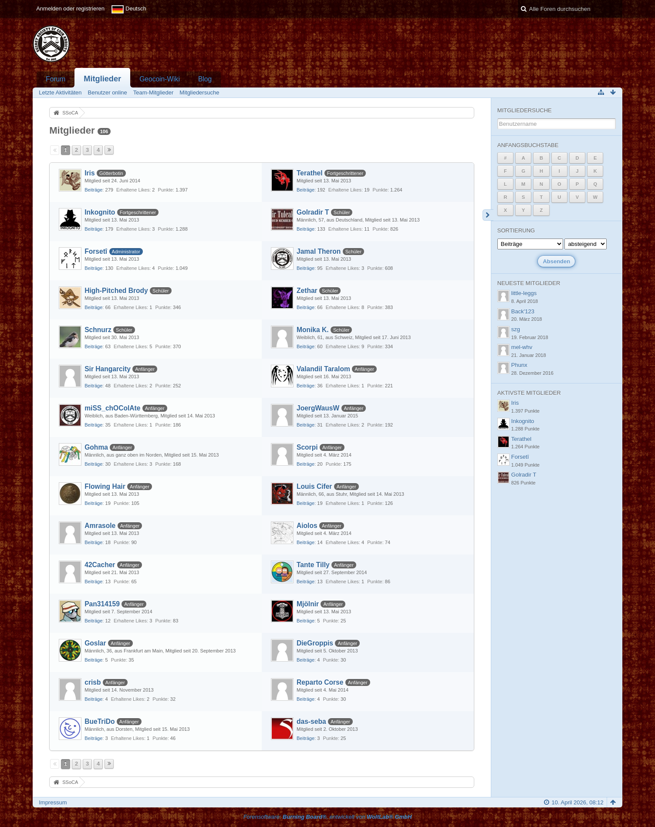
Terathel (310, 173)
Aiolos (307, 525)
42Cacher (99, 564)
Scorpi (307, 447)
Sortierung (516, 230)
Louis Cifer (314, 486)
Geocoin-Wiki (159, 79)
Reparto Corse (320, 682)
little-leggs (524, 293)
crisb (92, 682)
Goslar (95, 643)
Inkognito (99, 212)
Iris (89, 173)
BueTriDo (99, 721)
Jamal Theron (319, 251)
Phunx (519, 365)
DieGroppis (315, 643)
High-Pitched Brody (116, 290)
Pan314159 (102, 604)
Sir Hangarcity (107, 369)
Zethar (307, 290)
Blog (205, 79)
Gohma (96, 447)
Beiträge (93, 189)
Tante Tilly (313, 564)
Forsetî (95, 251)
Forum (55, 79)
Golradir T (313, 212)
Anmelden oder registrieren (70, 8)
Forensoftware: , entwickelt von (327, 817)
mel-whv (521, 347)
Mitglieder (102, 78)
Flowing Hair (104, 486)
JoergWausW (318, 408)
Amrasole (99, 525)
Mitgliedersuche (524, 110)
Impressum (53, 802)
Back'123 (522, 311)
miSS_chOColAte (112, 408)
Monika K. (313, 329)
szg (515, 329)
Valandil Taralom (323, 369)
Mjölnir (308, 604)
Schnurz (97, 329)
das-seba (311, 721)
